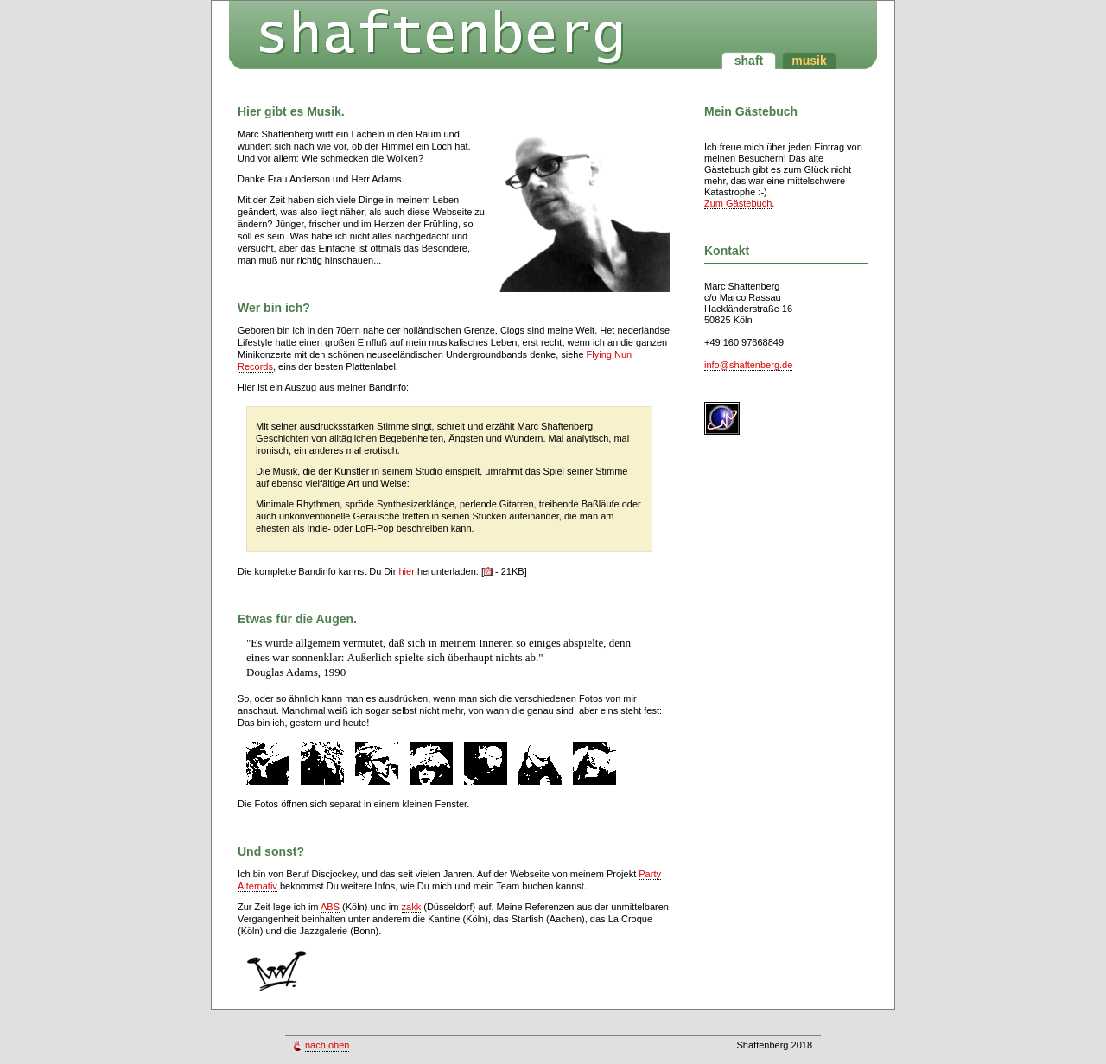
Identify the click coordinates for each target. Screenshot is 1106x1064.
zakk (412, 907)
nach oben (327, 1045)
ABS (330, 907)
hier (406, 571)
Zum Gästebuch (738, 203)
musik (808, 60)
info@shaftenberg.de (748, 365)
